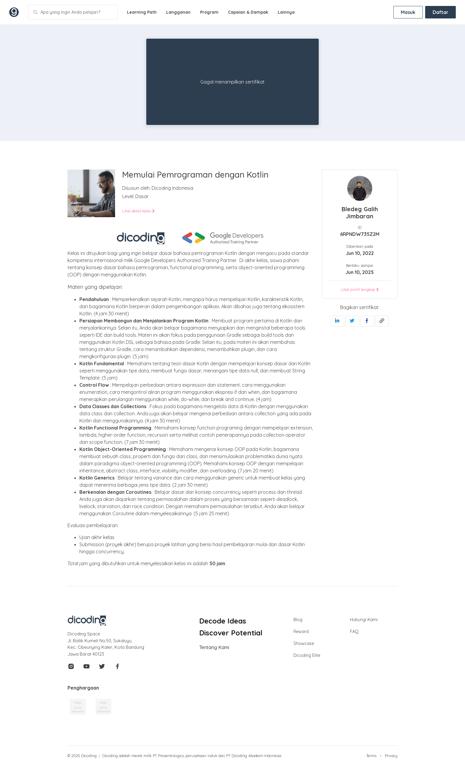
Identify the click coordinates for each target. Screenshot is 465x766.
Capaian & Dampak (248, 12)
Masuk (408, 12)
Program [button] (209, 12)
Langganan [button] (178, 12)
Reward (301, 631)
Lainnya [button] (286, 12)
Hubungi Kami (364, 619)
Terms (371, 755)
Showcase (303, 643)
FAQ (354, 631)
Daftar (440, 12)
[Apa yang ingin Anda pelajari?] (72, 12)
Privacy (391, 755)
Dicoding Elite (306, 655)
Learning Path (142, 12)
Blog (297, 619)
